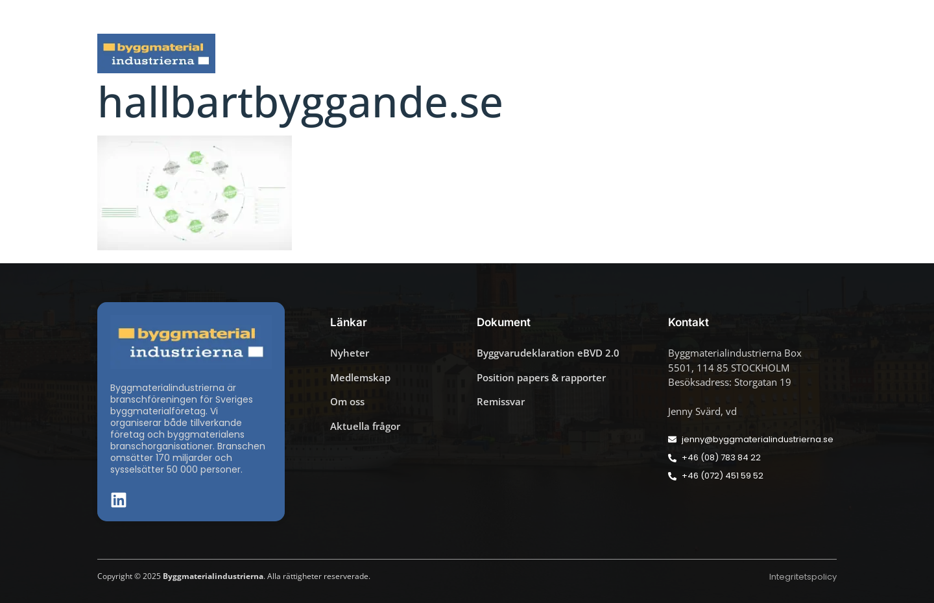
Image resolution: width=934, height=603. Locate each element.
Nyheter (304, 53)
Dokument (620, 53)
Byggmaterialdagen (513, 53)
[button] (832, 16)
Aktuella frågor (394, 53)
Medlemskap (719, 53)
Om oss (809, 53)
